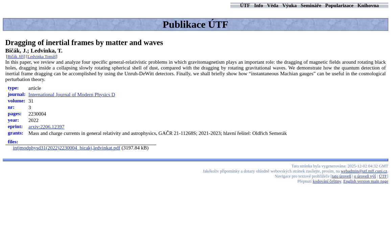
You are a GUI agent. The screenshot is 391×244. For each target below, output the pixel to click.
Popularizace (339, 5)
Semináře (311, 5)
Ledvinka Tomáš (42, 56)
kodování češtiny (327, 181)
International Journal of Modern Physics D (71, 94)
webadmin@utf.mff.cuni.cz (364, 171)
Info (258, 5)
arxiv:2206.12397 (46, 126)
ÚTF (245, 5)
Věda (272, 5)
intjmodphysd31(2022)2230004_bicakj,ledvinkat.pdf (66, 147)
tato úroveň (341, 176)
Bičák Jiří (15, 56)
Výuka (289, 5)
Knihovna (368, 5)
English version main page (365, 181)
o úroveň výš (365, 176)
